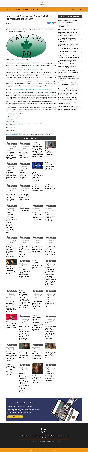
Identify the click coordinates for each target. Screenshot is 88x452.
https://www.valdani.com (18, 113)
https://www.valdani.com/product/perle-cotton (32, 69)
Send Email (11, 119)
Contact (58, 441)
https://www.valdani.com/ (16, 124)
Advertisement (50, 441)
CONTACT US (34, 9)
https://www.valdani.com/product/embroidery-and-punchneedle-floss (34, 89)
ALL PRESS (25, 9)
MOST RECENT (17, 9)
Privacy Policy (41, 441)
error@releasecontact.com (12, 134)
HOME (8, 9)
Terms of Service (32, 441)
